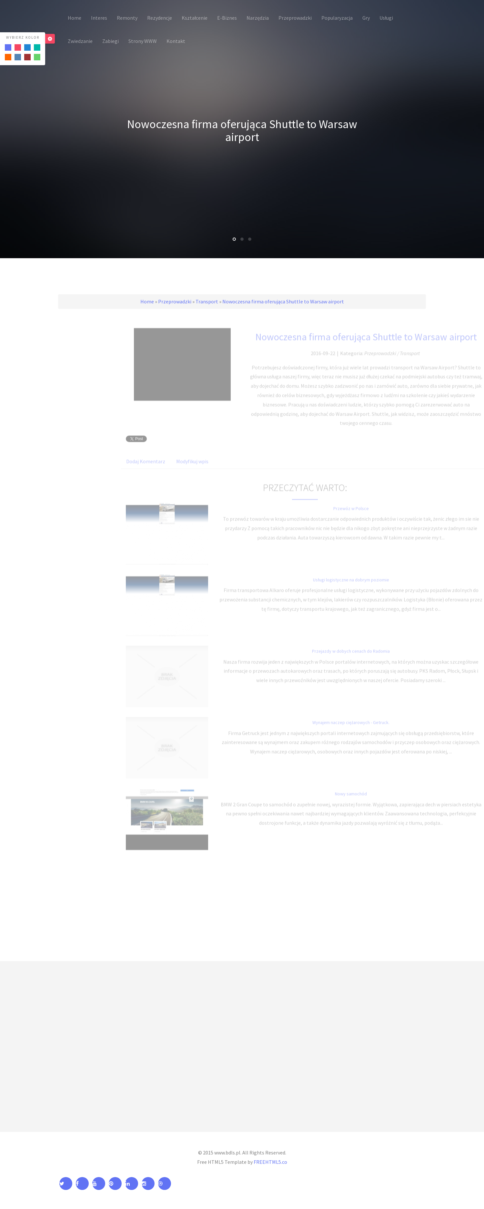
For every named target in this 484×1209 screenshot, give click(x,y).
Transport (207, 301)
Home (147, 301)
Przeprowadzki (174, 301)
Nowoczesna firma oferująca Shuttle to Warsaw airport (283, 301)
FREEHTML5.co (270, 1162)
